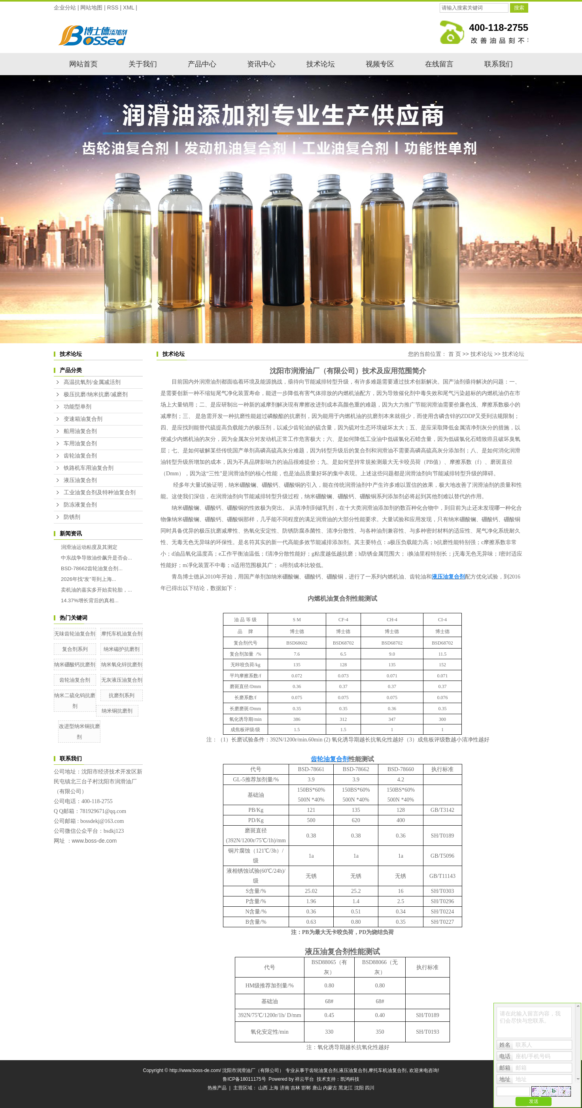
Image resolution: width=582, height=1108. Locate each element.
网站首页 (83, 64)
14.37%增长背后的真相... (90, 600)
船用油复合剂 (80, 431)
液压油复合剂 (80, 480)
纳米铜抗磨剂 (117, 711)
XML (128, 7)
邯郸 (306, 1088)
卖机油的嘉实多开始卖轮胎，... (96, 590)
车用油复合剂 (80, 443)
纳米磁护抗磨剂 (122, 649)
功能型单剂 (77, 407)
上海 (273, 1088)
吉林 (295, 1088)
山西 (263, 1088)
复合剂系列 (75, 649)
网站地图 (91, 7)
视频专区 (380, 64)
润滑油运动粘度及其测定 (89, 547)
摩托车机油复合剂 (121, 634)
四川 (369, 1088)
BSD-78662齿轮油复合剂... (92, 568)
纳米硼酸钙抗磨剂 (74, 664)
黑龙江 (345, 1088)
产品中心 (202, 64)
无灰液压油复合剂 (121, 680)
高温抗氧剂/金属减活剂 (92, 382)
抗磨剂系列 (121, 695)
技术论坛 (320, 64)
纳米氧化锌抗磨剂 (121, 664)
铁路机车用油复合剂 (88, 468)
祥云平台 (304, 1079)
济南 (284, 1088)
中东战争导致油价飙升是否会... (96, 558)
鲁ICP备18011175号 (244, 1079)
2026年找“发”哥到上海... (88, 579)
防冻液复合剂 (80, 505)
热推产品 (217, 1088)
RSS (113, 7)
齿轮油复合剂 (80, 456)
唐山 (317, 1088)
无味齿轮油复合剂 (74, 634)
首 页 (454, 354)
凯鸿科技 (349, 1079)
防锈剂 (72, 517)
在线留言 (439, 64)
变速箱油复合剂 (83, 419)
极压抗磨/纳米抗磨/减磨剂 (96, 394)
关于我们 (142, 64)
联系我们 (498, 64)
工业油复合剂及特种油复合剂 (100, 492)
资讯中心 (261, 64)
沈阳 (359, 1088)
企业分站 (65, 7)
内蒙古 (330, 1088)
